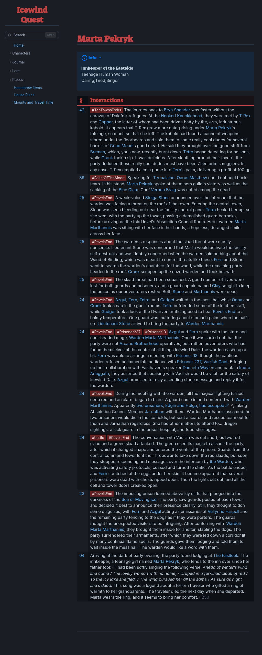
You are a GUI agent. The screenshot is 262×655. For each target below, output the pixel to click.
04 (81, 555)
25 (81, 197)
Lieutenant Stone (113, 323)
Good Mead (121, 145)
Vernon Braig (163, 189)
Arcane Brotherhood (139, 343)
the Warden (221, 461)
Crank (107, 157)
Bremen (97, 151)
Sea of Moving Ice (139, 499)
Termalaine (163, 177)
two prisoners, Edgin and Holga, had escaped (180, 405)
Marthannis (204, 291)
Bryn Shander (177, 109)
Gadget (167, 299)
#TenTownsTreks (106, 110)
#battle (98, 437)
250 (205, 597)
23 (81, 493)
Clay (216, 285)
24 (81, 299)
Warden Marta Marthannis (154, 337)
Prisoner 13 (187, 355)
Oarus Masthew (192, 177)
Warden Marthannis (204, 323)
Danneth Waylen (198, 367)
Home (19, 45)
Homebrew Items (28, 88)
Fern (176, 169)
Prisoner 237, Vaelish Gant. (203, 361)
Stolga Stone (157, 197)
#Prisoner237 (128, 332)
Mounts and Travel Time (33, 102)
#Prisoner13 (155, 332)
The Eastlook (225, 555)
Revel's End (224, 311)
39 (81, 177)
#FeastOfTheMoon (108, 178)
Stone (178, 291)
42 (81, 109)
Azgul (120, 299)
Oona (237, 299)
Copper (106, 121)
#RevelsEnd (102, 198)
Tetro (188, 151)
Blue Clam (128, 189)
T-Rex (244, 115)
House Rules (24, 95)
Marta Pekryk (219, 127)
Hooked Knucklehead (181, 115)
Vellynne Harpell (223, 511)
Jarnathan (154, 411)
